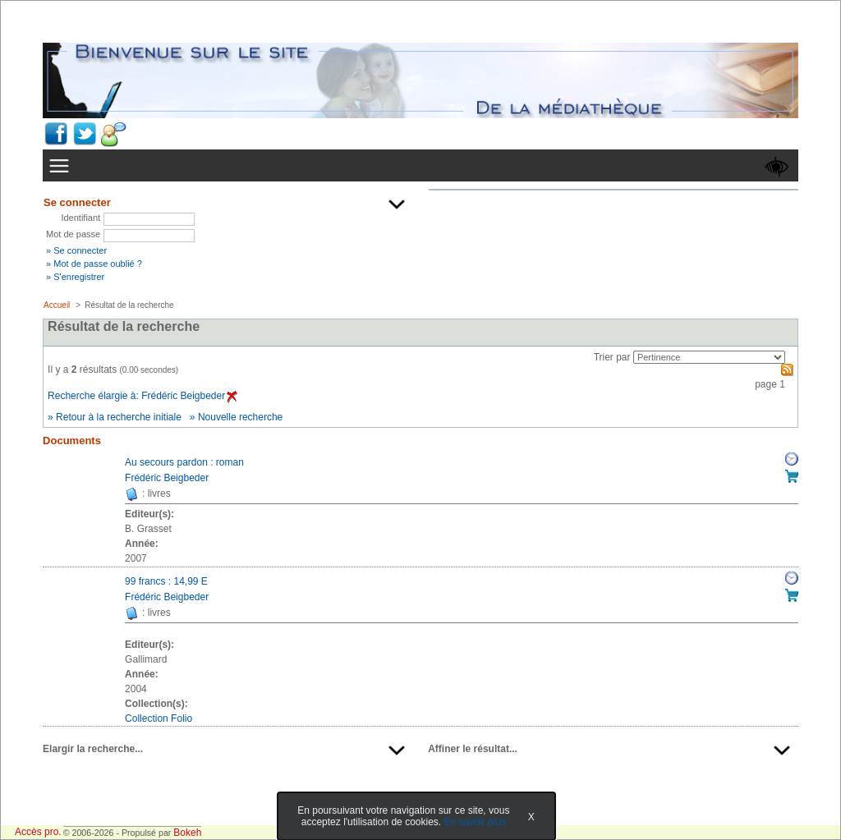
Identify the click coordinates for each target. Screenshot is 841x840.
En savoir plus (474, 822)
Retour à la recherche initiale (119, 417)
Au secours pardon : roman (184, 462)
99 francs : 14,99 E (166, 581)
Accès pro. (38, 832)
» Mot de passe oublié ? (94, 264)
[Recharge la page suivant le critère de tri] (709, 357)
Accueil (57, 305)
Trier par (612, 357)
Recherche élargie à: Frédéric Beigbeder (142, 396)
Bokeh (187, 832)
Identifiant (80, 218)
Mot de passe (73, 234)
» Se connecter (76, 250)
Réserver (791, 459)
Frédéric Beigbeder (167, 478)
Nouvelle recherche (240, 417)
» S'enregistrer (75, 277)
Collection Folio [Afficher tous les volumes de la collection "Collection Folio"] (158, 718)
